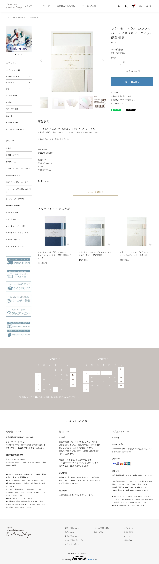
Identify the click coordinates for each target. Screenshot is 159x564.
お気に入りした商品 (66, 5)
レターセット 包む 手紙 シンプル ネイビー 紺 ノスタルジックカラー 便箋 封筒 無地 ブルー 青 (54, 255)
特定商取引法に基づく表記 (121, 96)
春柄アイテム (11, 162)
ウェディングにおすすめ (15, 199)
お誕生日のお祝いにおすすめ (17, 182)
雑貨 (7, 89)
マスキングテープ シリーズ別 (17, 233)
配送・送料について (72, 528)
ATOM (101, 532)
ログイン (127, 536)
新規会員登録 (128, 532)
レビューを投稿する (95, 192)
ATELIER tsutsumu (14, 205)
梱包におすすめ (12, 212)
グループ (46, 6)
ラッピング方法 (89, 5)
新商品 (8, 148)
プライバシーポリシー (73, 544)
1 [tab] (15, 54)
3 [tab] (21, 54)
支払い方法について (72, 536)
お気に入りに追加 (132, 71)
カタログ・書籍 (12, 122)
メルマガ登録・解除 (101, 528)
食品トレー (10, 116)
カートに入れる (132, 81)
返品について (116, 92)
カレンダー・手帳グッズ (15, 129)
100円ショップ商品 (13, 70)
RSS (95, 532)
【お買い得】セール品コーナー (18, 168)
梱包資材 (9, 102)
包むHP (148, 6)
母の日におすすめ (13, 155)
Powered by (79, 558)
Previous (41, 61)
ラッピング (10, 82)
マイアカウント (129, 528)
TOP (7, 17)
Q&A (140, 6)
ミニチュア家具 (12, 95)
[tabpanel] (19, 39)
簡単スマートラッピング (15, 246)
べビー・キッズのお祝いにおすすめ (18, 190)
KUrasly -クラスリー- (14, 239)
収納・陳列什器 (12, 109)
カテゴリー (30, 6)
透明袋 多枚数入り (13, 175)
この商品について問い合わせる (123, 100)
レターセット (33, 17)
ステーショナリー (19, 17)
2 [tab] (18, 54)
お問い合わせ (128, 540)
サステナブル (11, 219)
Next (103, 61)
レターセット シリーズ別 (15, 226)
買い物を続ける (117, 103)
